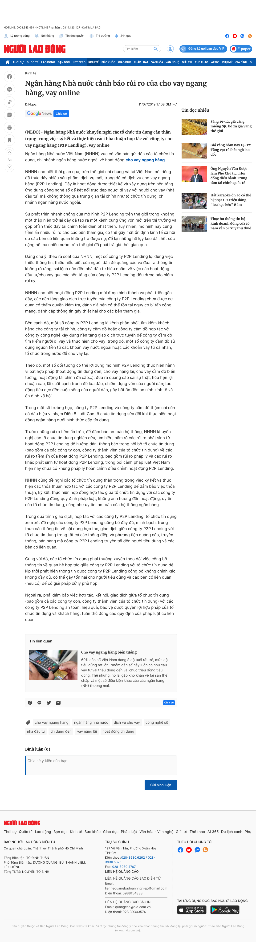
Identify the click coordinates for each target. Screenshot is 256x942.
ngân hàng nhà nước (91, 722)
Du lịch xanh (231, 831)
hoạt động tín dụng (118, 731)
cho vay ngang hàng (52, 722)
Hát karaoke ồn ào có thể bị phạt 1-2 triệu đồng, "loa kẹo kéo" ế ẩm (231, 200)
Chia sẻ (61, 113)
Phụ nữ (227, 62)
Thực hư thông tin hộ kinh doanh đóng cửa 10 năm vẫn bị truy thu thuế (231, 223)
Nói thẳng (44, 36)
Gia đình (241, 62)
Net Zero (79, 62)
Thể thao (201, 62)
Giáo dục (124, 62)
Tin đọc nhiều (195, 110)
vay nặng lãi (87, 731)
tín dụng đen (60, 731)
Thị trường (99, 36)
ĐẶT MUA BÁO (91, 27)
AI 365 (215, 62)
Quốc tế (32, 62)
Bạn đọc (64, 62)
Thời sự (18, 62)
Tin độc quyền (72, 36)
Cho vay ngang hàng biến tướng (109, 652)
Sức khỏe (108, 62)
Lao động (48, 62)
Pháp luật (141, 62)
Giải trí (187, 62)
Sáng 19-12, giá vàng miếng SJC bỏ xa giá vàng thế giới (231, 126)
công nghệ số (157, 722)
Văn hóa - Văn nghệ (165, 62)
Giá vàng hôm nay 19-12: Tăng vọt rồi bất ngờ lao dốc (231, 150)
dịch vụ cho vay (127, 722)
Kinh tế (93, 62)
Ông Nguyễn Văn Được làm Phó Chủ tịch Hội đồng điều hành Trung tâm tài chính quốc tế (229, 175)
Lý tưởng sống (17, 36)
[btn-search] (155, 48)
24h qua (123, 36)
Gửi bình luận (160, 785)
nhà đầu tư (36, 731)
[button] (9, 152)
